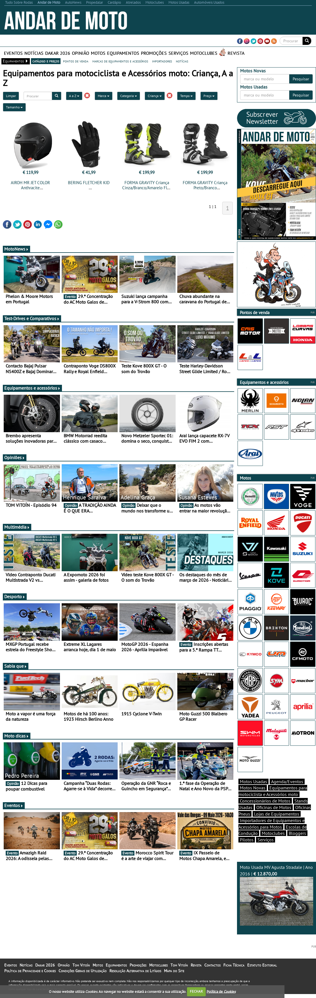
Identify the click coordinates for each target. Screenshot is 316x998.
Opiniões (14, 459)
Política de (221, 991)
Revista (236, 53)
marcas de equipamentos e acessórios (120, 61)
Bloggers (297, 843)
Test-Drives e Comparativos (32, 320)
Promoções (154, 53)
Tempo (186, 96)
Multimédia (17, 528)
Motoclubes (203, 53)
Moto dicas (16, 737)
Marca (103, 96)
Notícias (33, 53)
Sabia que (15, 668)
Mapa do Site (174, 980)
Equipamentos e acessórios (32, 389)
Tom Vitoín (81, 975)
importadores (162, 61)
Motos (98, 53)
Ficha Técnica (233, 975)
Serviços (178, 53)
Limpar (11, 96)
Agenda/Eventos (287, 791)
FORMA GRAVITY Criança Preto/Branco (205, 185)
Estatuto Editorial (262, 975)
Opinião (80, 53)
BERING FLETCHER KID (89, 182)
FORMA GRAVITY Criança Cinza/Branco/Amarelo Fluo (147, 185)
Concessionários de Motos (265, 811)
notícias (182, 61)
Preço (209, 96)
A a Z (74, 96)
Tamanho (14, 107)
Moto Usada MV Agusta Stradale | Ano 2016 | (276, 905)
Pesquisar (301, 78)
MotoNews (16, 250)
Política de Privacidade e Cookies (30, 980)
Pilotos (246, 849)
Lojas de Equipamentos (276, 824)
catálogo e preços (45, 61)
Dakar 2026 (57, 53)
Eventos (13, 53)
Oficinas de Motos (273, 817)
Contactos (212, 975)
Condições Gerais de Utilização (83, 980)
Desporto (14, 598)
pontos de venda (75, 61)
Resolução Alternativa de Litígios (135, 980)
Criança (155, 96)
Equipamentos (123, 53)
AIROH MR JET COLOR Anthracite (30, 185)
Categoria (128, 96)
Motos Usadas (253, 791)
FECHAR (196, 991)
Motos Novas (252, 797)
